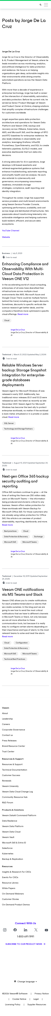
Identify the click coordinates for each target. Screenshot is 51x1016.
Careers (6, 724)
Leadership (7, 719)
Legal (36, 999)
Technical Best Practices (14, 659)
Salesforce (7, 848)
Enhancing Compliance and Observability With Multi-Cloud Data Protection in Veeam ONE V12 (25, 271)
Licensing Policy (12, 1004)
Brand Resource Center (13, 746)
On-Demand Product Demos (16, 904)
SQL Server (9, 423)
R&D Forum (7, 802)
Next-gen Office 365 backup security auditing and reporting (25, 481)
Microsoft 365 (10, 542)
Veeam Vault (8, 837)
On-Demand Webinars (13, 894)
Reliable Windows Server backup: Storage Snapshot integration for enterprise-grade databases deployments (24, 375)
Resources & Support (12, 764)
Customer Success (11, 775)
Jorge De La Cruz (18, 329)
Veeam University (10, 786)
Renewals (6, 781)
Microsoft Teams (30, 542)
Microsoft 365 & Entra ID (14, 842)
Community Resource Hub (14, 797)
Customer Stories (10, 899)
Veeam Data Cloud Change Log (17, 791)
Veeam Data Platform (12, 826)
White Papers (8, 888)
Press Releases (9, 740)
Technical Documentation (14, 770)
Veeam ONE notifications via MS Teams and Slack (23, 592)
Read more (23, 314)
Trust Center (8, 751)
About (5, 713)
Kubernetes (7, 853)
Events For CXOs (10, 877)
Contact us (7, 735)
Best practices (10, 531)
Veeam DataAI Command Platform (19, 815)
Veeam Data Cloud (11, 832)
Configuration (22, 642)
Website (6, 237)
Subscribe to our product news (24, 944)
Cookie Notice (19, 999)
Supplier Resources (36, 1004)
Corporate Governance (13, 730)
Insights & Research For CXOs (16, 872)
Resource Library (10, 883)
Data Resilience (9, 821)
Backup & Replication (12, 859)
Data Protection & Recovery (16, 536)
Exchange (38, 536)
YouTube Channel (10, 230)
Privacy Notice (42, 993)
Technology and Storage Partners (18, 428)
